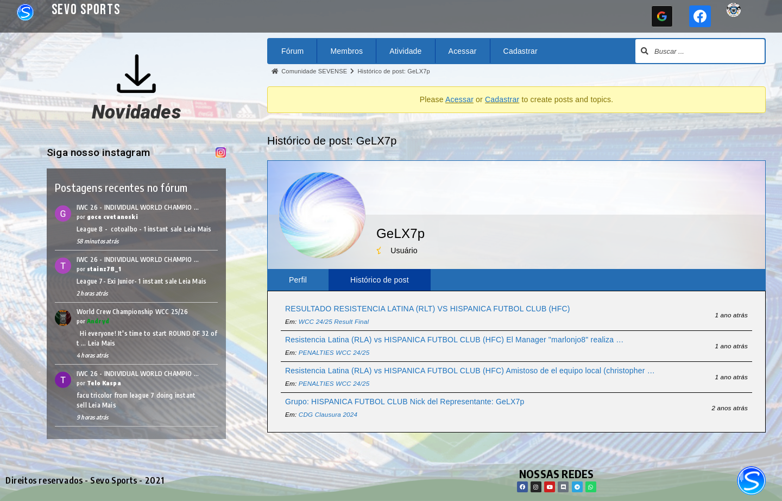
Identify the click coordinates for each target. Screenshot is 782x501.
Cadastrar (520, 51)
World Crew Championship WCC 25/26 (132, 312)
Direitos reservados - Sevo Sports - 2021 (85, 480)
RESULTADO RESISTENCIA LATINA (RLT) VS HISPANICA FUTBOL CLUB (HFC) (427, 308)
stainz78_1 (104, 268)
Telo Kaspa (104, 382)
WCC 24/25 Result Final (334, 321)
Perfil (298, 279)
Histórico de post (379, 279)
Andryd (98, 320)
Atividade (405, 51)
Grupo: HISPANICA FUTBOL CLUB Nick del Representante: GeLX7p (405, 401)
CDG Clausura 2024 (328, 414)
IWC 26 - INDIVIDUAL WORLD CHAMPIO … (138, 207)
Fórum (292, 51)
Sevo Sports (86, 10)
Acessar (463, 51)
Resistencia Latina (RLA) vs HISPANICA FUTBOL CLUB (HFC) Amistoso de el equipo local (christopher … (470, 370)
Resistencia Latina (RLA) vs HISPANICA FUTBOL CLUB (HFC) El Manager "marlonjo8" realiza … (454, 339)
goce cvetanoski (112, 216)
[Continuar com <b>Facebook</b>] (700, 16)
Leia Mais (198, 229)
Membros (346, 51)
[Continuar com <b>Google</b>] (662, 16)
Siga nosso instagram (99, 152)
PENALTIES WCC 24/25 (334, 352)
